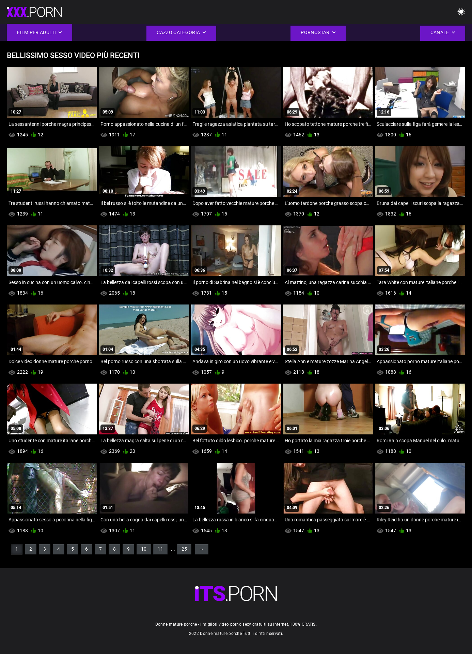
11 (160, 549)
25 (184, 549)
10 (143, 549)
